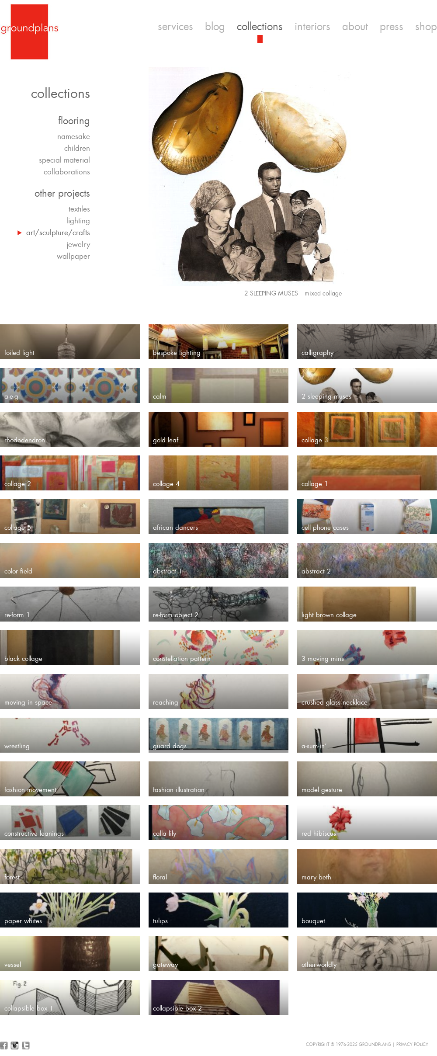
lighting (78, 221)
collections (260, 27)
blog (215, 27)
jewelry (78, 244)
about (355, 27)
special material (64, 160)
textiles (79, 209)
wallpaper (73, 256)
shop (426, 27)
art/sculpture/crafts (58, 232)
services (175, 27)
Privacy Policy (412, 1044)
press (391, 27)
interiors (312, 27)
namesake (73, 136)
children (77, 148)
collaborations (67, 172)
